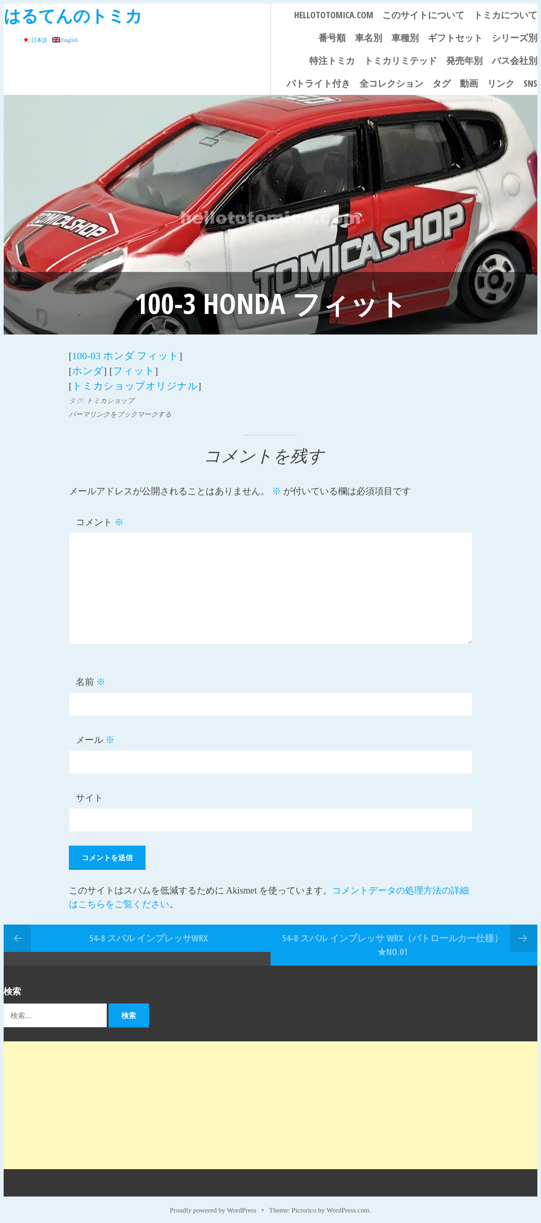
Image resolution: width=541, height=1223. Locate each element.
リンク (501, 83)
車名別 (368, 37)
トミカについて (505, 15)
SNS (530, 83)
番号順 (332, 37)
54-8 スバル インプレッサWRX (148, 933)
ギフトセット (455, 37)
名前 (90, 678)
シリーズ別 (514, 37)
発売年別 (464, 60)
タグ (441, 83)
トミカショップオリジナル (135, 382)
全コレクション (391, 83)
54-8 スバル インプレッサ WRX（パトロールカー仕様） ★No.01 (392, 940)
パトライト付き (318, 83)
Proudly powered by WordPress (213, 1205)
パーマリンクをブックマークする (120, 409)
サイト (89, 794)
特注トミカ (332, 60)
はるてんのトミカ (73, 15)
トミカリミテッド (400, 60)
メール (95, 736)
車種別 (405, 37)
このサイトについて (423, 15)
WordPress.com (348, 1205)
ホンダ (88, 368)
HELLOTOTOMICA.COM (333, 15)
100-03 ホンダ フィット (125, 355)
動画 (469, 83)
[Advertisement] (270, 1101)
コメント (100, 517)
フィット (134, 368)
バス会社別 (514, 60)
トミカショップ (110, 396)
